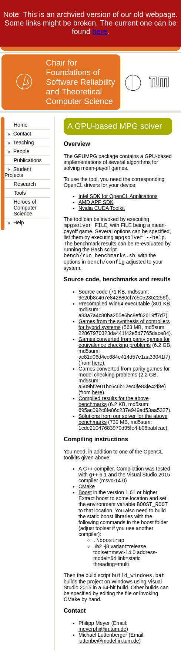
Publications (28, 160)
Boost (85, 495)
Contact (17, 134)
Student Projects (17, 172)
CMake (86, 489)
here (100, 31)
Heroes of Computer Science (25, 208)
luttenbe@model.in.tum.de (108, 646)
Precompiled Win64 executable (114, 306)
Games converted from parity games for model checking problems (124, 375)
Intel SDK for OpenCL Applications (118, 196)
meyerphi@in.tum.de (102, 634)
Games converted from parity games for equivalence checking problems (124, 345)
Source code (93, 295)
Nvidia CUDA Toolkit (101, 208)
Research (25, 184)
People (16, 151)
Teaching (19, 142)
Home (20, 125)
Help (14, 222)
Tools (20, 193)
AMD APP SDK (96, 202)
